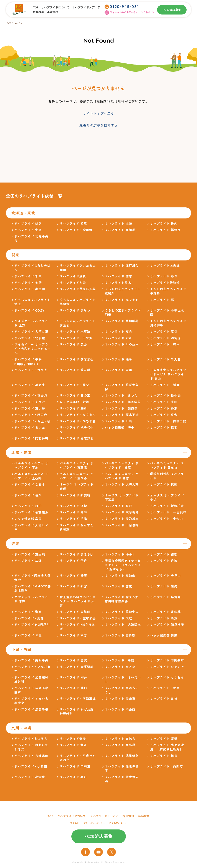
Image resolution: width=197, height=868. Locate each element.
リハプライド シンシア (167, 667)
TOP (36, 7)
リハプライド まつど (29, 402)
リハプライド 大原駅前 (77, 667)
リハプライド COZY (29, 310)
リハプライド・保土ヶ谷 (32, 421)
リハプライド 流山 (73, 344)
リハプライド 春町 (73, 777)
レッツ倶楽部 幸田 (28, 519)
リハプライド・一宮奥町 (168, 512)
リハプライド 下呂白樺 (122, 525)
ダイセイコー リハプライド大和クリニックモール (32, 349)
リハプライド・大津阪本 (123, 625)
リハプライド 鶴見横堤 (167, 625)
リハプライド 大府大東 (122, 485)
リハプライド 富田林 (165, 612)
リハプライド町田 (73, 283)
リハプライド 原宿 (163, 332)
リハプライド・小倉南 (30, 766)
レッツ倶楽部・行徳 (74, 402)
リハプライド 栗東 (163, 618)
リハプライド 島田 (73, 512)
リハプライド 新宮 (73, 586)
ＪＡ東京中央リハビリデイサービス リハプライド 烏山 (168, 374)
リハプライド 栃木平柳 (122, 415)
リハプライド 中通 (28, 230)
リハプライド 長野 (118, 506)
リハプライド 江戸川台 (122, 266)
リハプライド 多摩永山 (77, 359)
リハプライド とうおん (167, 677)
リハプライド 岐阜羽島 (122, 512)
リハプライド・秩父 (74, 385)
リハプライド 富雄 (118, 586)
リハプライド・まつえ (121, 396)
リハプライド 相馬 (73, 224)
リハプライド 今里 (28, 635)
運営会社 (52, 12)
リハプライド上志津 (165, 266)
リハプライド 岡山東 (120, 699)
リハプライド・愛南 (165, 688)
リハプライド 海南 (28, 612)
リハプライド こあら (29, 485)
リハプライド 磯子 (118, 359)
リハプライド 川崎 (118, 421)
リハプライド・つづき (30, 370)
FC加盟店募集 (172, 9)
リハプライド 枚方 (73, 635)
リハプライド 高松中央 (31, 660)
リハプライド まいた (29, 428)
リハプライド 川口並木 (122, 344)
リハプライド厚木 (118, 283)
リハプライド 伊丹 (73, 561)
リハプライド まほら (120, 739)
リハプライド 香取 (163, 409)
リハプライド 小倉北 (29, 777)
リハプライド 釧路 (28, 224)
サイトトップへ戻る (98, 113)
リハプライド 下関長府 (167, 660)
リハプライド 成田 (163, 402)
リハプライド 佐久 (28, 495)
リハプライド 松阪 (73, 576)
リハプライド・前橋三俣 (168, 421)
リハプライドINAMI (119, 554)
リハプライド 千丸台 (165, 359)
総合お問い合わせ (118, 823)
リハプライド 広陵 (28, 561)
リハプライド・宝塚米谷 (78, 618)
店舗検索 (38, 12)
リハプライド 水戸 (118, 338)
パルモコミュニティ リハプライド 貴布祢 (167, 465)
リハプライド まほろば (77, 554)
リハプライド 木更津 (75, 332)
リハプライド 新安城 (75, 495)
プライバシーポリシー (94, 823)
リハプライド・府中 (165, 344)
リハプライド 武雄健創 (122, 756)
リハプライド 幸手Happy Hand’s (28, 361)
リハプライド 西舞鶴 (120, 635)
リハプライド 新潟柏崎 (167, 506)
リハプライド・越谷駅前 (123, 402)
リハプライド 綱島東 (29, 385)
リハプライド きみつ (75, 310)
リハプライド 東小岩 (29, 409)
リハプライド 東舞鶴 (75, 612)
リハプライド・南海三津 (78, 699)
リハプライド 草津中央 (122, 612)
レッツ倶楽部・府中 (119, 428)
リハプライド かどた (120, 667)
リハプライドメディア (86, 7)
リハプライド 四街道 (165, 338)
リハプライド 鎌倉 (73, 409)
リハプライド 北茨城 (29, 338)
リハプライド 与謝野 (165, 597)
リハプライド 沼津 (73, 519)
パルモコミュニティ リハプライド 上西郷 (31, 476)
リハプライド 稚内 (163, 224)
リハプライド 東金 (163, 415)
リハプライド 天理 (118, 618)
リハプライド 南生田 (29, 289)
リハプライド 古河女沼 (31, 332)
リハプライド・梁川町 (76, 230)
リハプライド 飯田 (28, 506)
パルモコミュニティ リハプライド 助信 (122, 476)
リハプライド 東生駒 (29, 554)
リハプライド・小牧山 (166, 519)
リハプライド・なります (78, 415)
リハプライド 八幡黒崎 (31, 756)
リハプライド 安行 (28, 283)
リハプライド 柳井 (73, 677)
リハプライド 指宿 (163, 756)
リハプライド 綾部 (163, 554)
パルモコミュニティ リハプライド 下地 (31, 465)
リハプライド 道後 (163, 699)
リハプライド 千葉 (28, 276)
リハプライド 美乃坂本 (122, 519)
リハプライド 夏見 (118, 332)
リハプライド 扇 (162, 300)
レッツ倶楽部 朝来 (163, 635)
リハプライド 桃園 (163, 485)
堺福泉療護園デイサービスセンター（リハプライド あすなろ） (123, 565)
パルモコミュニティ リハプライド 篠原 (122, 465)
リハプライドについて (55, 7)
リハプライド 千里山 (165, 576)
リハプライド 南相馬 (120, 230)
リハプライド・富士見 (30, 396)
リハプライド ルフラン (122, 300)
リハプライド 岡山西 (120, 709)
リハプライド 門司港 (75, 766)
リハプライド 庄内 (163, 586)
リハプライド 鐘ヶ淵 (75, 370)
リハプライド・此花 (29, 618)
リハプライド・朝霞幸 (121, 409)
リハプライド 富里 (118, 370)
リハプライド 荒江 (73, 745)
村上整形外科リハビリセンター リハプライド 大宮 (78, 601)
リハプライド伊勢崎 (165, 283)
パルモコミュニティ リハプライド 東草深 (77, 465)
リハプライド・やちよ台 (78, 421)
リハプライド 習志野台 (77, 438)
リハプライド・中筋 (119, 660)
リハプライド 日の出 (75, 396)
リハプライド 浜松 (73, 506)
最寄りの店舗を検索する (98, 125)
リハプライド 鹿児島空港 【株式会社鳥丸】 (167, 747)
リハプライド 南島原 (120, 745)
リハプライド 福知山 (120, 576)
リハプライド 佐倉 (118, 276)
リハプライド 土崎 (118, 224)
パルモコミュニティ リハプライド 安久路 (77, 476)
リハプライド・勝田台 (30, 415)
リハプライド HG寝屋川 (32, 625)
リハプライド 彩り (163, 276)
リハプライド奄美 (73, 739)
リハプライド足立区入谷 (78, 289)
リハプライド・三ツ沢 (76, 338)
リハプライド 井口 (73, 688)
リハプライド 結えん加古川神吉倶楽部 (122, 599)
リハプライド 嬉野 (163, 739)
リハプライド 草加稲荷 (122, 321)
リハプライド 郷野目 (165, 230)
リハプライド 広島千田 (31, 709)
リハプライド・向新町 (166, 766)
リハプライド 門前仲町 (31, 438)
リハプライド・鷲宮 (165, 385)
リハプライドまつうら (30, 739)
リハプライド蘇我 (73, 276)
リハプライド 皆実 (73, 660)
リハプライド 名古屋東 (31, 512)
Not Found (20, 23)
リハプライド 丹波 (163, 561)
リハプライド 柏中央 (165, 396)
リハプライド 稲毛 (163, 428)
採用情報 (128, 816)
